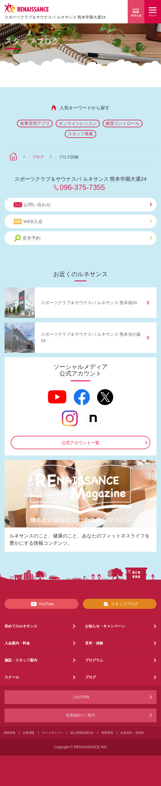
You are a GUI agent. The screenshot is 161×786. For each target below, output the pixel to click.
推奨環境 (107, 732)
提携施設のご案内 (80, 715)
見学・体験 (94, 643)
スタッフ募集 (80, 133)
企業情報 (28, 732)
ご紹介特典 (80, 697)
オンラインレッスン (78, 123)
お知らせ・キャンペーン (105, 626)
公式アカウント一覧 (80, 442)
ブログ (38, 157)
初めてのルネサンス (21, 626)
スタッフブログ (119, 604)
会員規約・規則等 (132, 732)
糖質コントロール (123, 123)
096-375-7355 (82, 187)
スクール (12, 677)
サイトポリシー (52, 732)
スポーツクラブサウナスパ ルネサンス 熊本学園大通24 (55, 17)
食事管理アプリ (35, 123)
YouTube (41, 604)
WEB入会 (83, 221)
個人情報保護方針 (82, 732)
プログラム (94, 660)
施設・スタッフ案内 (21, 660)
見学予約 (83, 238)
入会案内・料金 (17, 643)
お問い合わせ (83, 205)
